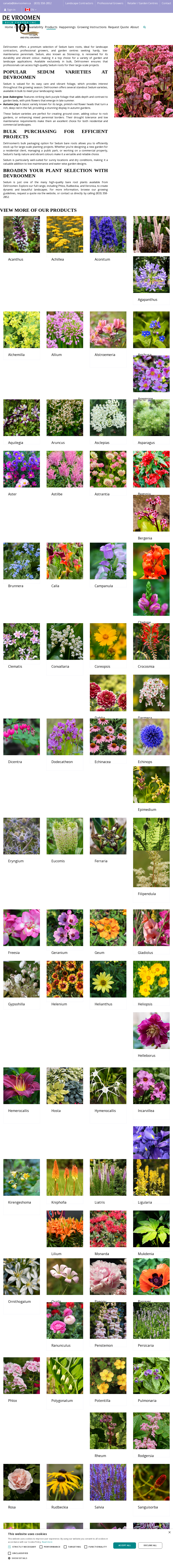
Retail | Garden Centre (85, 1527)
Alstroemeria (148, 316)
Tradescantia (61, 1394)
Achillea (57, 259)
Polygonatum (62, 1224)
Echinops (58, 713)
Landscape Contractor (85, 1520)
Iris (53, 997)
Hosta (99, 940)
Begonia (57, 486)
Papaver (14, 1167)
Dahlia (13, 656)
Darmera (58, 656)
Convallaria (60, 600)
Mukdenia (16, 1111)
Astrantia (15, 486)
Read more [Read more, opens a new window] (47, 1542)
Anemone (58, 373)
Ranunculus (60, 1167)
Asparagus (59, 429)
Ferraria (57, 770)
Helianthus (103, 884)
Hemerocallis (61, 940)
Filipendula (147, 770)
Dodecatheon (148, 656)
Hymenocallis (148, 940)
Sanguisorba (61, 1338)
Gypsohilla (16, 884)
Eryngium (145, 713)
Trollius (144, 1394)
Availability (113, 1524)
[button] (58, 1558)
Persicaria (146, 1167)
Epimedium (104, 713)
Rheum (14, 1281)
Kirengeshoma (106, 997)
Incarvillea (16, 997)
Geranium (59, 827)
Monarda (145, 1054)
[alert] (86, 1545)
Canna (100, 543)
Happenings (114, 1527)
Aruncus (144, 373)
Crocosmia (146, 600)
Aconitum (102, 259)
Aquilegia (102, 373)
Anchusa (15, 373)
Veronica (15, 1451)
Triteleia (101, 1394)
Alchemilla (59, 316)
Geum (99, 827)
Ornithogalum (62, 1111)
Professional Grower (84, 1524)
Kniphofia (145, 997)
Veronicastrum (63, 1451)
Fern (98, 770)
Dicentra (101, 656)
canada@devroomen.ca (17, 3)
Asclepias (15, 429)
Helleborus (17, 940)
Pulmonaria (147, 1224)
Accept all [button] (125, 1545)
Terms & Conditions (153, 1516)
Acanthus (15, 259)
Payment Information (154, 1527)
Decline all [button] (150, 1545)
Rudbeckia (146, 1281)
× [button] (169, 1532)
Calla (12, 543)
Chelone (144, 543)
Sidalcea (101, 1338)
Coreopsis (102, 600)
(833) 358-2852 (43, 3)
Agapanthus (18, 316)
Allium (100, 316)
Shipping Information (155, 1524)
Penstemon (104, 1167)
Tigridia (14, 1394)
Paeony (144, 1111)
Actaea (143, 259)
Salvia (12, 1338)
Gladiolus (145, 827)
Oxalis (99, 1111)
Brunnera (145, 486)
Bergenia (102, 486)
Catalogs (112, 1516)
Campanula (60, 543)
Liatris (13, 1054)
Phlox (12, 1224)
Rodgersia (59, 1281)
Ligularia (58, 1054)
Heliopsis (145, 884)
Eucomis (14, 770)
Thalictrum (147, 1338)
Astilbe (143, 429)
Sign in (11, 9)
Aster (99, 429)
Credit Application (152, 1520)
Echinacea (16, 713)
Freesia (14, 827)
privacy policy (128, 1481)
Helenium (59, 884)
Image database (116, 1520)
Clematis (15, 600)
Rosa (98, 1281)
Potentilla (102, 1224)
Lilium (100, 1054)
